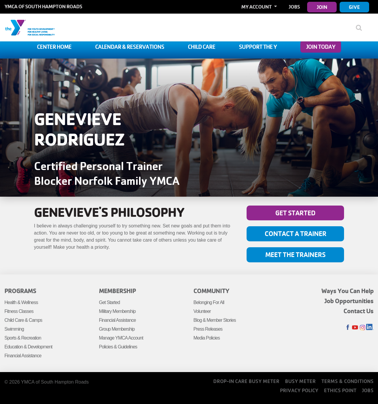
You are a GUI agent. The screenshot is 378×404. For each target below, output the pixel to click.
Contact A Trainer (295, 233)
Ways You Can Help (347, 291)
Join (322, 7)
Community (211, 291)
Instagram (362, 327)
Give (354, 7)
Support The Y (258, 46)
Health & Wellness (21, 302)
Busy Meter (300, 381)
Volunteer (202, 311)
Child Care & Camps (23, 320)
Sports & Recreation (22, 337)
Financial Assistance (22, 355)
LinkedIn (370, 327)
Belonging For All (208, 302)
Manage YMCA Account (121, 337)
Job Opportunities (349, 301)
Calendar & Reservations (129, 46)
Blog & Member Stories (214, 320)
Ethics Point (340, 390)
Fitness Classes (18, 311)
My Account (257, 6)
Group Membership (117, 329)
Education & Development (28, 346)
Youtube (355, 327)
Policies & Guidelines (118, 346)
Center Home (54, 46)
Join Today (320, 46)
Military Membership (117, 311)
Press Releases (207, 329)
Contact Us (358, 311)
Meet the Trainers (295, 254)
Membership (117, 291)
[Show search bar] (361, 27)
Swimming (14, 329)
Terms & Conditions (347, 381)
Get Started (295, 213)
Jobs (294, 6)
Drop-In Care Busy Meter (246, 381)
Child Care (201, 46)
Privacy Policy (299, 390)
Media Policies (206, 337)
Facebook (347, 327)
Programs (20, 291)
